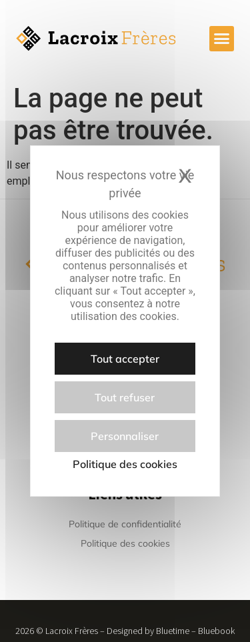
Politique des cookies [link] (125, 464)
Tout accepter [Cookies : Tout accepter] (125, 358)
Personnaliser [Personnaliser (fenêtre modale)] (125, 436)
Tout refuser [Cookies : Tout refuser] (125, 397)
